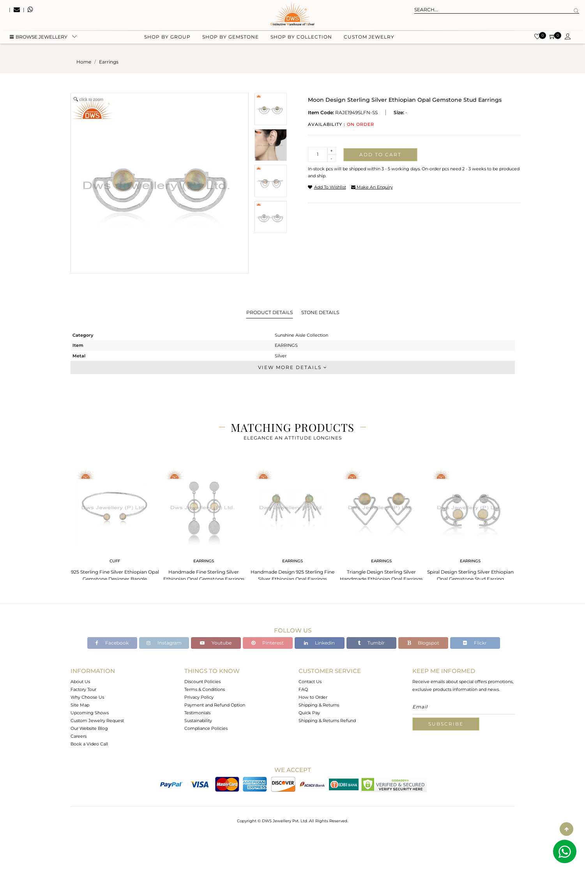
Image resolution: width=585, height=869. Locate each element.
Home (83, 62)
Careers (79, 736)
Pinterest (267, 643)
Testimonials (197, 712)
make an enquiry (372, 187)
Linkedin (319, 643)
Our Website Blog (89, 728)
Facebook (112, 643)
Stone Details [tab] (320, 312)
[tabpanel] (115, 522)
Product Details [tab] (269, 312)
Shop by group (167, 39)
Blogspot (423, 643)
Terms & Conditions (204, 689)
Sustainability (198, 720)
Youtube (216, 643)
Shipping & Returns (319, 705)
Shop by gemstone (230, 39)
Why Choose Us (87, 697)
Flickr (475, 643)
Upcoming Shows (90, 712)
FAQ (303, 689)
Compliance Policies (206, 728)
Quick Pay (309, 712)
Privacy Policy (199, 697)
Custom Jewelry (369, 39)
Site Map (80, 705)
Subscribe (445, 724)
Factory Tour (83, 689)
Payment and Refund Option (214, 705)
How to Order (313, 697)
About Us (80, 681)
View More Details (292, 367)
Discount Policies (202, 681)
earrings (108, 62)
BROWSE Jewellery (38, 39)
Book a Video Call (89, 744)
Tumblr (371, 643)
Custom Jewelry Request (97, 720)
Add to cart (380, 154)
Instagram (164, 643)
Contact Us (310, 681)
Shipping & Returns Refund (327, 720)
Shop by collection (301, 39)
